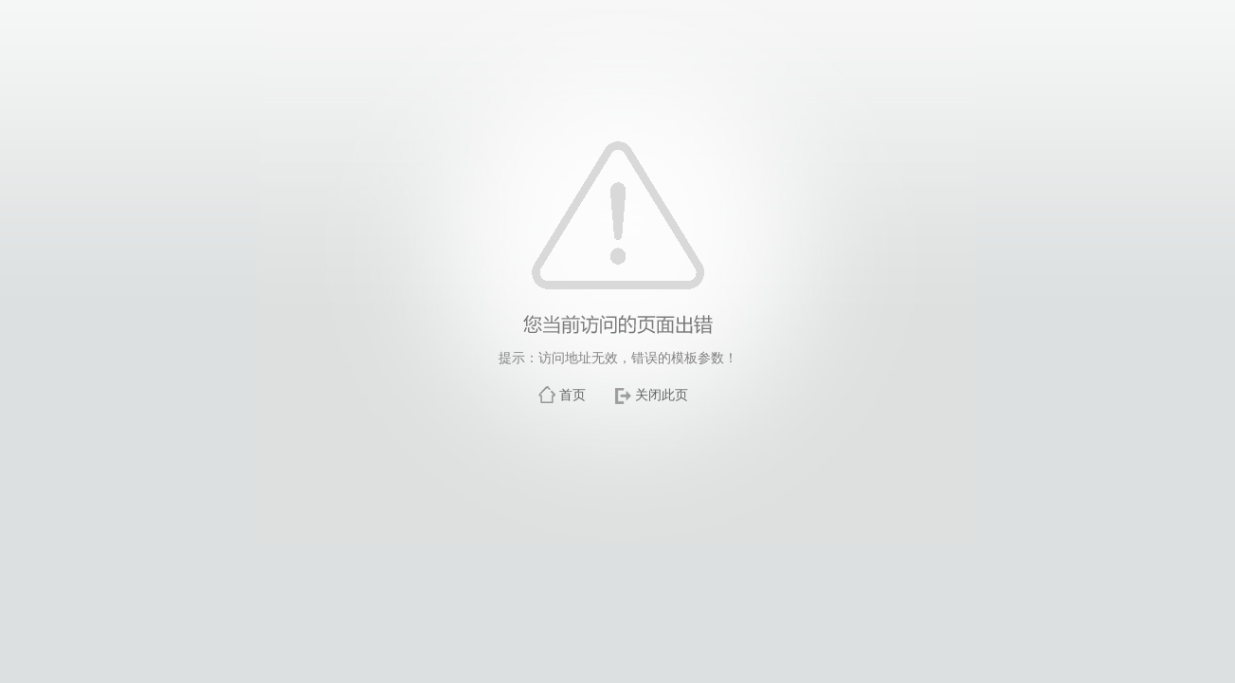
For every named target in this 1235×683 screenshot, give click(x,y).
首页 (572, 394)
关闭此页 (661, 394)
